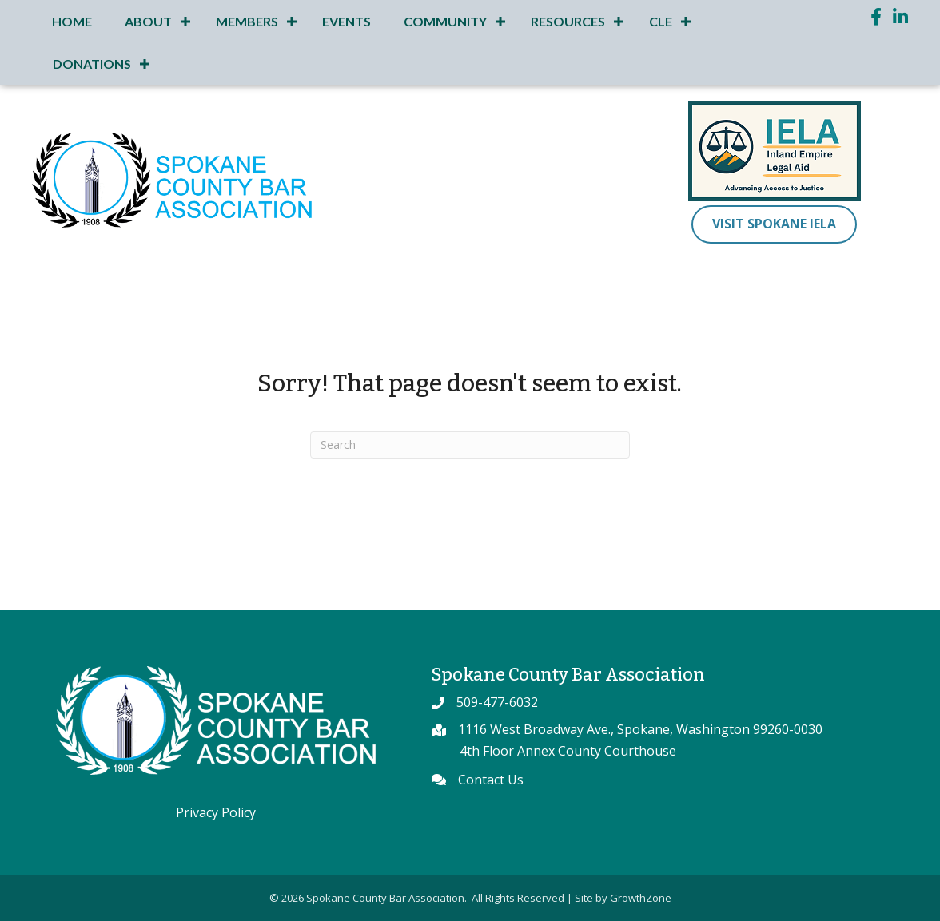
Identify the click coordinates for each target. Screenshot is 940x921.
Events (346, 21)
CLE (660, 21)
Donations (92, 63)
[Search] (470, 445)
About (148, 21)
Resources (568, 21)
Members (247, 21)
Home (72, 21)
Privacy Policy (216, 812)
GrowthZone (640, 898)
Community (445, 21)
